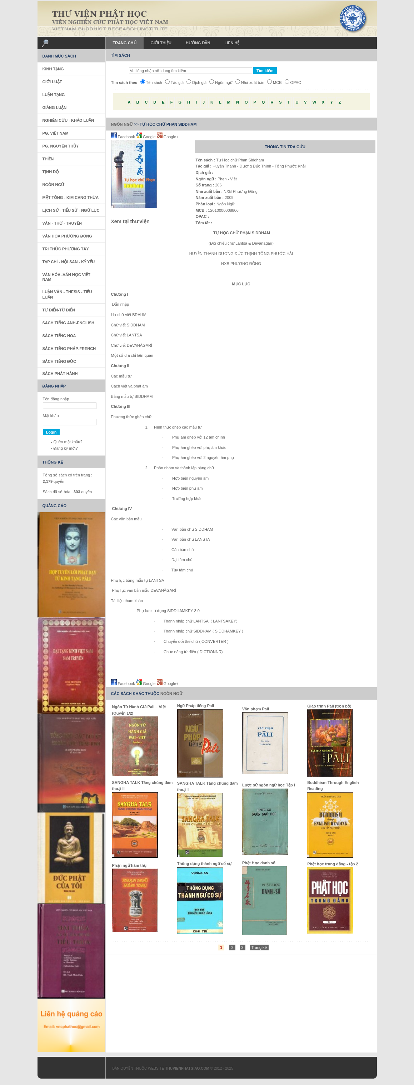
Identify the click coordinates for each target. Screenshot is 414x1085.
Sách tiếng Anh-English (69, 323)
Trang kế (259, 947)
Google (146, 137)
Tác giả (174, 82)
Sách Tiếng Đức (59, 361)
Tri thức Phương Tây (66, 249)
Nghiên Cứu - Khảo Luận (68, 120)
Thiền (48, 159)
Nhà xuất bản (249, 82)
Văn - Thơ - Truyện (62, 223)
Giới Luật (52, 82)
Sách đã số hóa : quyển (67, 492)
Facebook (123, 137)
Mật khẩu (51, 416)
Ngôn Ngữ (122, 124)
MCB (274, 82)
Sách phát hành (60, 373)
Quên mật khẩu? (68, 442)
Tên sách (151, 82)
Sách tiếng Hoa (59, 336)
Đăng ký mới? (66, 448)
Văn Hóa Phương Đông (67, 236)
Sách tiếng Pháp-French (69, 348)
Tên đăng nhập (56, 399)
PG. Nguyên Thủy (61, 146)
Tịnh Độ (51, 172)
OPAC (293, 82)
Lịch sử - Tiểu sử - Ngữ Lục (71, 210)
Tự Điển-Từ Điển (59, 310)
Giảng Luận (55, 107)
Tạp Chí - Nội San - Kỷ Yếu (69, 262)
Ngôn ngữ (221, 82)
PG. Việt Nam (56, 133)
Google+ (168, 137)
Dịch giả (196, 82)
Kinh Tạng (53, 69)
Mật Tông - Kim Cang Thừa (71, 197)
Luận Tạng (54, 94)
